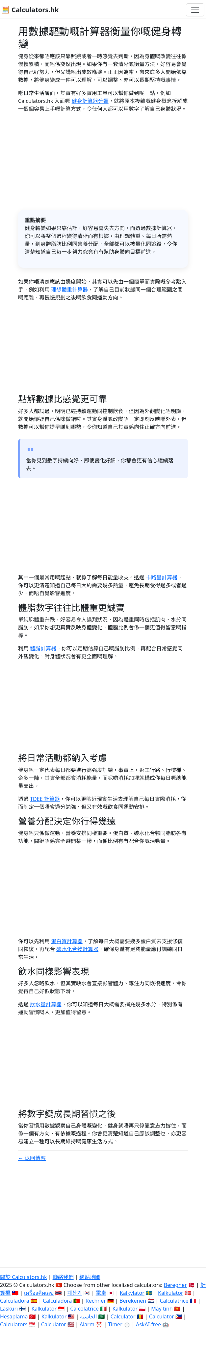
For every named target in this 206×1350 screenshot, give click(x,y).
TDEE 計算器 (45, 799)
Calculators (14, 1324)
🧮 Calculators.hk (30, 9)
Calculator (123, 1316)
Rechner (96, 1300)
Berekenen (132, 1300)
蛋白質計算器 (67, 941)
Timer (115, 1324)
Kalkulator (170, 1292)
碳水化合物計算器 (77, 949)
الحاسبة (88, 1316)
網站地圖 (89, 1277)
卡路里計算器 (161, 577)
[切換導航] (195, 9)
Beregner (175, 1285)
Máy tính (162, 1308)
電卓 (101, 1292)
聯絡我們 (63, 1277)
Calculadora (14, 1300)
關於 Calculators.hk (23, 1277)
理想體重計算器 (69, 289)
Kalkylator (132, 1292)
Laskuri (9, 1308)
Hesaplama (14, 1316)
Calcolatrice (84, 1308)
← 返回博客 (32, 1158)
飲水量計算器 (46, 1004)
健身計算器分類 (90, 101)
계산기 (74, 1292)
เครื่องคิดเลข (39, 1292)
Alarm (87, 1324)
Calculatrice (174, 1300)
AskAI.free (148, 1324)
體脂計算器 (43, 648)
